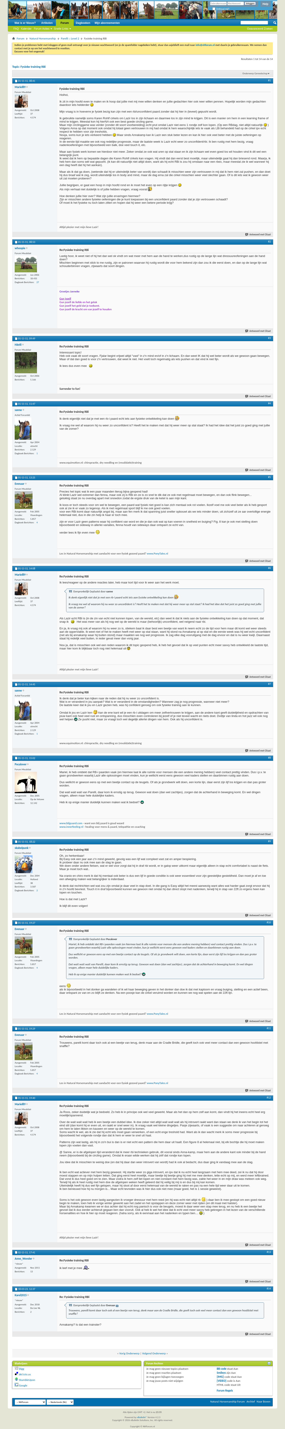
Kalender (26, 28)
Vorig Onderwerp (129, 1353)
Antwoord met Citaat (258, 234)
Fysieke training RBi (33, 67)
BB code (221, 1368)
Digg (21, 1368)
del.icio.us (25, 1374)
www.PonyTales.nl (157, 553)
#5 (269, 477)
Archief (250, 1401)
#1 (269, 80)
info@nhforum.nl (205, 45)
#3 (269, 338)
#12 (269, 1097)
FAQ (16, 28)
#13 (269, 1252)
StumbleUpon (27, 1380)
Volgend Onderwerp (154, 1353)
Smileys (221, 1372)
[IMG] (220, 1376)
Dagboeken (83, 23)
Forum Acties (41, 28)
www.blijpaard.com (70, 823)
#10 (269, 922)
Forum (65, 23)
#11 (269, 1028)
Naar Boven (263, 1401)
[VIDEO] (221, 1380)
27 (38, 282)
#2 (269, 241)
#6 (269, 568)
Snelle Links (61, 28)
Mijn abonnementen (107, 23)
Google (23, 1385)
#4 (269, 403)
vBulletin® (142, 1417)
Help (265, 4)
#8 (269, 757)
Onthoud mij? (220, 9)
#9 (269, 841)
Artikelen (47, 23)
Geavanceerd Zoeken (260, 28)
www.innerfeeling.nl (71, 826)
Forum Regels (225, 1390)
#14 (269, 1288)
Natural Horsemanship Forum (227, 1401)
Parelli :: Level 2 (70, 38)
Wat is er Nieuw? (25, 23)
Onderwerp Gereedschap (254, 73)
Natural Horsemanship (42, 38)
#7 (269, 684)
